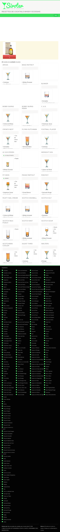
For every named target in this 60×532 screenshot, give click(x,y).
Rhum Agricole (49, 371)
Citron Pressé (7, 366)
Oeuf (47, 324)
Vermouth (6, 500)
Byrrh (5, 315)
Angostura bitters (7, 282)
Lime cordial (34, 340)
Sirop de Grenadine (8, 433)
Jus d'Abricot (20, 368)
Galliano (19, 340)
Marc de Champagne (50, 291)
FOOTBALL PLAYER (48, 129)
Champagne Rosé (8, 340)
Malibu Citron (49, 277)
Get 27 (19, 343)
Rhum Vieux (48, 383)
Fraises (19, 338)
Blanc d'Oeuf (6, 305)
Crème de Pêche (21, 284)
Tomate (5, 498)
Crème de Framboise (8, 394)
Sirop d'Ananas (7, 406)
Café (5, 319)
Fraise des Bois (21, 336)
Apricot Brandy (7, 289)
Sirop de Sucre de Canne (9, 450)
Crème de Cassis (7, 390)
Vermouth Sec (7, 512)
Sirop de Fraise (7, 420)
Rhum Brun (48, 378)
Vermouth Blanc (7, 503)
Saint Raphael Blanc (50, 387)
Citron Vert (6, 368)
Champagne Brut (7, 338)
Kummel (33, 331)
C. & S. (43, 106)
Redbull (47, 366)
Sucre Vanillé (6, 479)
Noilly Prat (48, 322)
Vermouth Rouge (7, 510)
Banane (5, 296)
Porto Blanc (48, 359)
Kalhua (33, 322)
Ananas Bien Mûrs (8, 277)
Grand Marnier (21, 357)
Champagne (6, 336)
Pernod (47, 340)
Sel (4, 401)
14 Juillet (7, 155)
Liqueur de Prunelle (50, 272)
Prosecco (48, 364)
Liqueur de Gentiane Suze (37, 376)
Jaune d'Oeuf (21, 364)
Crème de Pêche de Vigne (23, 287)
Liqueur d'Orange (35, 350)
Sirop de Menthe (7, 438)
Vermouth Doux (7, 505)
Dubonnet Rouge (21, 315)
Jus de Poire (34, 310)
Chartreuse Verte (7, 347)
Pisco (47, 352)
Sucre (5, 470)
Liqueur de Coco (35, 361)
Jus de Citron (35, 275)
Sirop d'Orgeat (7, 411)
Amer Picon (6, 275)
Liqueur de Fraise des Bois (38, 368)
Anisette (5, 284)
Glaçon (19, 354)
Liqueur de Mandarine (36, 383)
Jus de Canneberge (22, 392)
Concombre (6, 378)
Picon (47, 343)
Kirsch (33, 329)
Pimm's (47, 345)
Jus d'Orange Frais (22, 380)
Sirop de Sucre (7, 447)
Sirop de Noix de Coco (9, 443)
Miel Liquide (48, 305)
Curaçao (19, 294)
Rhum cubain (49, 380)
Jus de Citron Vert (36, 280)
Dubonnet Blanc (21, 312)
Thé (4, 489)
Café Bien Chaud (7, 322)
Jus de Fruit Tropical (36, 287)
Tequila (5, 484)
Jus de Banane (21, 390)
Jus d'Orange (21, 378)
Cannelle (6, 333)
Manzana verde (49, 284)
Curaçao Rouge (21, 303)
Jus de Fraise (35, 282)
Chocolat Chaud (7, 354)
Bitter (5, 303)
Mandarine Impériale (50, 282)
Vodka (5, 514)
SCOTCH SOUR (47, 221)
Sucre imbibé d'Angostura (9, 475)
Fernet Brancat (21, 331)
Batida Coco (6, 298)
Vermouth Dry (7, 507)
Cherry (5, 350)
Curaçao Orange (21, 301)
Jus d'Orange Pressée (23, 383)
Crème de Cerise (7, 392)
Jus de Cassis (35, 270)
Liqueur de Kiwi (35, 380)
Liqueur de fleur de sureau (38, 364)
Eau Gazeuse (21, 326)
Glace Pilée (20, 352)
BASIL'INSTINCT (28, 65)
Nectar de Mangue (50, 317)
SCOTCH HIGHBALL (29, 198)
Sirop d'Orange (7, 408)
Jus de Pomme (35, 312)
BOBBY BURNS (8, 106)
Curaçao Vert (21, 305)
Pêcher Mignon (49, 338)
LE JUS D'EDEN (8, 152)
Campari (5, 331)
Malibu (47, 275)
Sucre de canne (7, 472)
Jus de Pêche (35, 308)
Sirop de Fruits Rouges (9, 431)
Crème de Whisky (22, 289)
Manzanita (48, 287)
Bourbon (5, 310)
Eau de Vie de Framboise (23, 322)
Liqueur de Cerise (36, 357)
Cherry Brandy (7, 352)
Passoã (47, 331)
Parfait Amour (49, 329)
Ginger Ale (20, 350)
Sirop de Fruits (7, 425)
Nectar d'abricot (49, 310)
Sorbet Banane (7, 461)
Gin (18, 345)
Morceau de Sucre (50, 308)
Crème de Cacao (7, 385)
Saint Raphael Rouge (50, 390)
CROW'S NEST (8, 129)
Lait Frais (34, 338)
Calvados (6, 329)
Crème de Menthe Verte (23, 277)
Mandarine (48, 280)
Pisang (47, 350)
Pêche (47, 336)
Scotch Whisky (7, 399)
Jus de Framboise (36, 284)
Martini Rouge (49, 303)
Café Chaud (6, 324)
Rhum (47, 368)
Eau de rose (20, 319)
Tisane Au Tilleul (7, 496)
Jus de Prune (35, 315)
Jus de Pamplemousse (37, 305)
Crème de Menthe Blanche (24, 275)
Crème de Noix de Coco (23, 282)
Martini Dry (48, 298)
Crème (5, 380)
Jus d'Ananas (21, 376)
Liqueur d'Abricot (35, 347)
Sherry (5, 404)
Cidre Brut (6, 361)
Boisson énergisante (8, 308)
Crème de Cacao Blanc (9, 387)
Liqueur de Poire (49, 270)
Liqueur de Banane (36, 352)
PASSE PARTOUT (28, 175)
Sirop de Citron (7, 418)
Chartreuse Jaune (8, 345)
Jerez (19, 366)
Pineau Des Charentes (51, 347)
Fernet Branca (21, 329)
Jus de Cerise (35, 272)
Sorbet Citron (7, 463)
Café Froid (6, 326)
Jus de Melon (35, 303)
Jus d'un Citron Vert (22, 387)
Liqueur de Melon (35, 385)
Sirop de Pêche (7, 445)
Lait (32, 333)
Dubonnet (20, 310)
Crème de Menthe (22, 272)
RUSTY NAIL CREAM (10, 198)
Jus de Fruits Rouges (36, 294)
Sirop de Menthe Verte (9, 440)
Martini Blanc (49, 296)
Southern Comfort (8, 468)
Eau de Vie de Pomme (23, 324)
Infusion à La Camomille (23, 361)
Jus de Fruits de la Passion (38, 289)
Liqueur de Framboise (36, 371)
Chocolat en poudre (8, 357)
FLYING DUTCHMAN (29, 129)
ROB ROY (45, 175)
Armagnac (6, 291)
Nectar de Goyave (50, 315)
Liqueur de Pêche (36, 392)
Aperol (5, 287)
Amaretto (6, 270)
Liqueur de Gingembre (37, 378)
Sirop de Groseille (8, 436)
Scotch (5, 397)
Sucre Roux (6, 477)
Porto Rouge (48, 361)
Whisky (7, 178)
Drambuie (20, 308)
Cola (5, 376)
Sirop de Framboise (8, 422)
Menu (56, 15)
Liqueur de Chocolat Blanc (38, 359)
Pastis (12, 155)
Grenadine (20, 359)
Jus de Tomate (35, 319)
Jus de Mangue (35, 301)
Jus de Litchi (34, 298)
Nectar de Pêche (49, 319)
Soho (5, 458)
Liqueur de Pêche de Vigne (38, 394)
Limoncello (34, 345)
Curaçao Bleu (21, 298)
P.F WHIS (6, 175)
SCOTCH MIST (27, 221)
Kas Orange (34, 324)
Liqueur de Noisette (36, 390)
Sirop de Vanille (7, 456)
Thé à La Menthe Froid (9, 491)
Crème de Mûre (21, 280)
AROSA (5, 65)
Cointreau (6, 373)
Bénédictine (6, 301)
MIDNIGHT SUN (47, 152)
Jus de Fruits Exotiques (37, 291)
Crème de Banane (8, 383)
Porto (47, 357)
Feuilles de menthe (22, 333)
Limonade (34, 343)
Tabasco (5, 482)
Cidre (5, 359)
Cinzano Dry (6, 364)
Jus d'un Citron (21, 385)
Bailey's (5, 294)
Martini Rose (48, 301)
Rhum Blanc (48, 376)
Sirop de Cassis (7, 413)
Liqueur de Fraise (36, 366)
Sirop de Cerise (7, 415)
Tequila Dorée (7, 486)
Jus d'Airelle (20, 371)
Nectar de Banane (50, 312)
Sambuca (48, 392)
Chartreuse (6, 343)
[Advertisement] (30, 29)
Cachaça (6, 317)
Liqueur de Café (35, 354)
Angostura (6, 280)
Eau (18, 317)
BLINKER (44, 83)
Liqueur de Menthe (36, 387)
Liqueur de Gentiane (36, 373)
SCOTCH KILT (46, 198)
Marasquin (48, 289)
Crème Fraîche (21, 291)
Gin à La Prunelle (21, 347)
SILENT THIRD (27, 244)
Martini (47, 294)
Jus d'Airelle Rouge (22, 373)
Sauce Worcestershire (51, 394)
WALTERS (45, 244)
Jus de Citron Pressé (36, 277)
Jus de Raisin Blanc (36, 317)
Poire (47, 354)
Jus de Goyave (35, 296)
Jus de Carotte (21, 394)
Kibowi (33, 326)
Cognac (5, 371)
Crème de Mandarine (22, 270)
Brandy (5, 312)
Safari (47, 385)
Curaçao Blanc (21, 296)
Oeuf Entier (48, 326)
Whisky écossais (7, 519)
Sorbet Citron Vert (8, 465)
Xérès (5, 521)
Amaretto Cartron (7, 272)
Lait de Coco (34, 336)
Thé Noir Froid (7, 493)
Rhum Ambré (49, 373)
